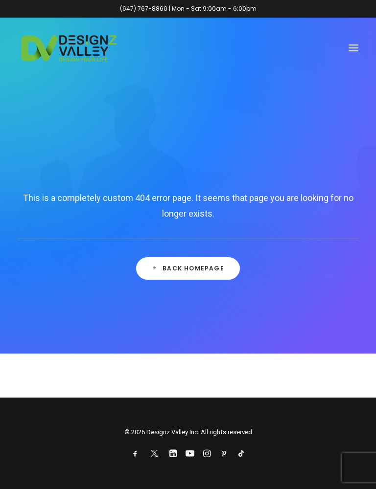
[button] (353, 48)
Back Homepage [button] (188, 268)
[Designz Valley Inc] (69, 48)
